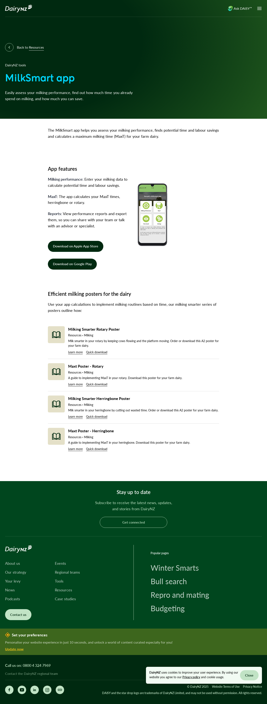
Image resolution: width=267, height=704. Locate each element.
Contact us (18, 614)
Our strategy (15, 572)
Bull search (169, 581)
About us (12, 563)
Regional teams (67, 572)
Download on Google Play (72, 264)
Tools (59, 581)
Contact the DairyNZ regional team (31, 673)
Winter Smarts (175, 568)
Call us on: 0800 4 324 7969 (28, 665)
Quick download (96, 352)
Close (249, 675)
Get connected (133, 522)
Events (60, 563)
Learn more (75, 352)
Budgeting (168, 608)
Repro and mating (180, 595)
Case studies (65, 599)
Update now (14, 649)
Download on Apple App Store (75, 246)
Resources (63, 590)
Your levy (12, 581)
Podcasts (12, 599)
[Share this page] (60, 690)
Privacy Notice (252, 687)
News (10, 590)
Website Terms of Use (226, 687)
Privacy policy (191, 677)
